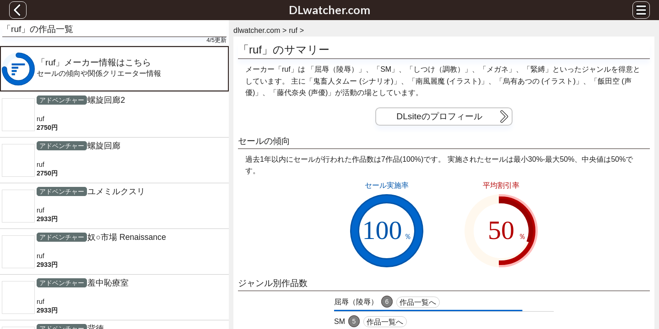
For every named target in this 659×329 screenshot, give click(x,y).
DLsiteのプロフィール (454, 116)
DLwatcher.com (329, 9)
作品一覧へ (418, 302)
